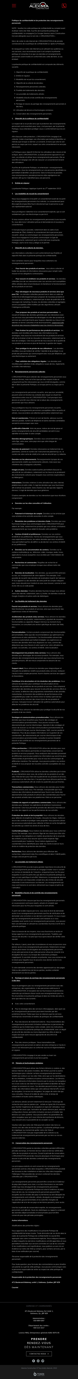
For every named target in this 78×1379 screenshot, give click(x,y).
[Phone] (64, 6)
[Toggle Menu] (14, 6)
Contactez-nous (38, 1354)
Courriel (15, 1287)
